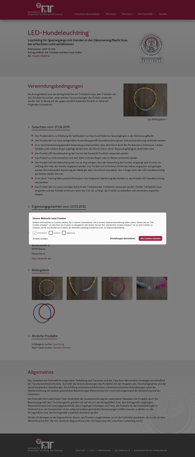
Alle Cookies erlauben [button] (150, 238)
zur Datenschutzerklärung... (115, 228)
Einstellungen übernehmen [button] (122, 238)
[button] (41, 238)
